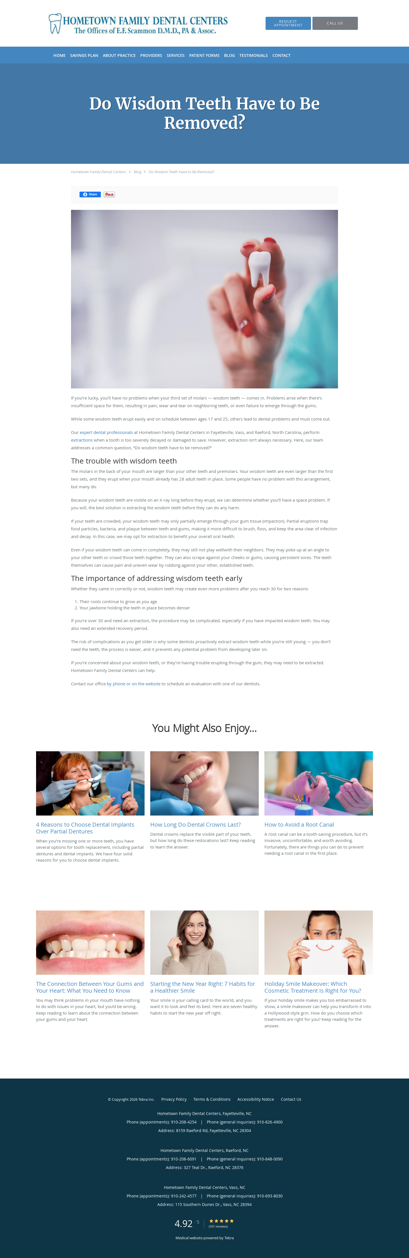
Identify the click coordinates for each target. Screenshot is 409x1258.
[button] (288, 23)
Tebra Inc (146, 1099)
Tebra (229, 1237)
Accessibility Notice (255, 1099)
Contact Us (291, 1099)
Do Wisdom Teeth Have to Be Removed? (181, 171)
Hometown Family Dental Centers (98, 171)
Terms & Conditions (212, 1099)
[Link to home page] (129, 23)
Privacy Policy (174, 1099)
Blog (137, 171)
